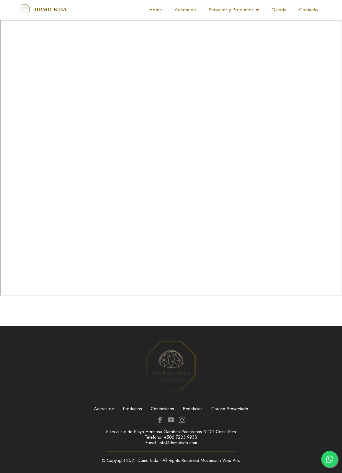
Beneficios (193, 409)
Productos (132, 409)
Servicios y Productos (231, 9)
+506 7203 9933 (180, 437)
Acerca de (185, 9)
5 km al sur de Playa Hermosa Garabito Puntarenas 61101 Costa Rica (171, 432)
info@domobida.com (178, 443)
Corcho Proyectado (229, 409)
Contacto (308, 9)
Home (155, 9)
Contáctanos (162, 409)
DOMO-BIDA (51, 9)
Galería (278, 9)
